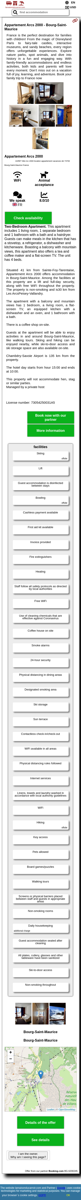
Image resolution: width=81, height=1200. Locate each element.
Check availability (28, 218)
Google (61, 1187)
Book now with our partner (50, 417)
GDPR (42, 1195)
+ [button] (10, 1053)
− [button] (10, 1059)
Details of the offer (40, 1122)
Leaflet (50, 1109)
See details (41, 1140)
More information (51, 430)
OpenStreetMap (67, 1109)
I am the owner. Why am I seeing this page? (28, 1155)
